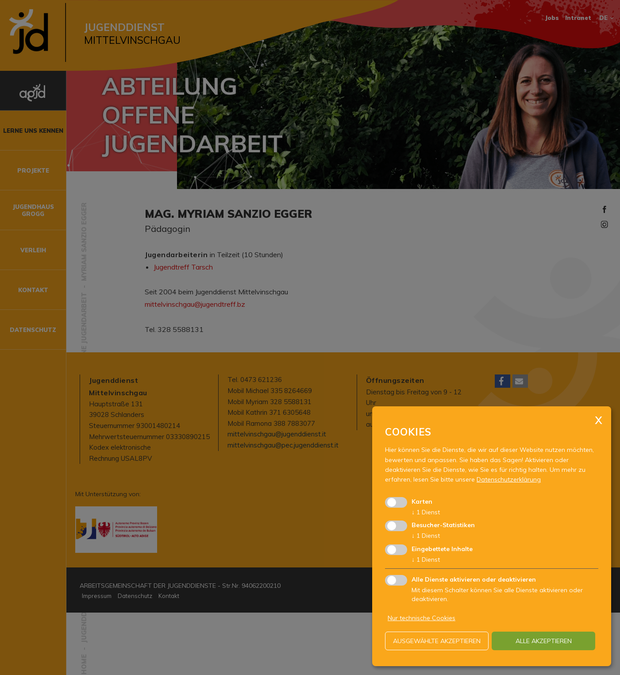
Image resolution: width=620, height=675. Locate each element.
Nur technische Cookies (421, 618)
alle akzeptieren (544, 641)
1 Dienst (426, 512)
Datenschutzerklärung (509, 479)
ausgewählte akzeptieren (437, 641)
